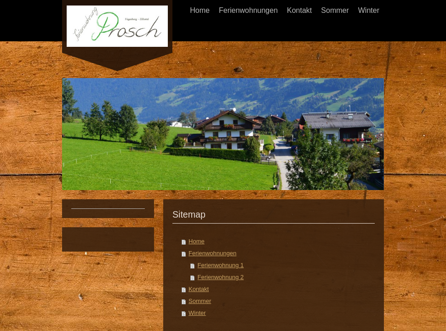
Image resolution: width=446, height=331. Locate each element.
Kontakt (199, 289)
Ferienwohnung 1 (221, 265)
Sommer (200, 300)
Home (197, 241)
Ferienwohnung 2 (221, 277)
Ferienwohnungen (212, 253)
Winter (197, 312)
